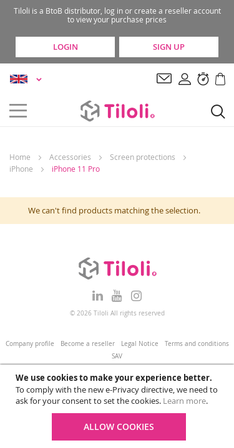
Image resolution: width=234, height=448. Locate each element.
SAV (117, 356)
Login (65, 46)
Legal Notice (139, 344)
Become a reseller (88, 344)
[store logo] (117, 110)
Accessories (70, 157)
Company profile (30, 344)
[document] (119, 406)
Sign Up (169, 46)
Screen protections (142, 157)
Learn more (184, 400)
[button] (28, 79)
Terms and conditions (197, 344)
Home (20, 157)
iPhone (21, 169)
